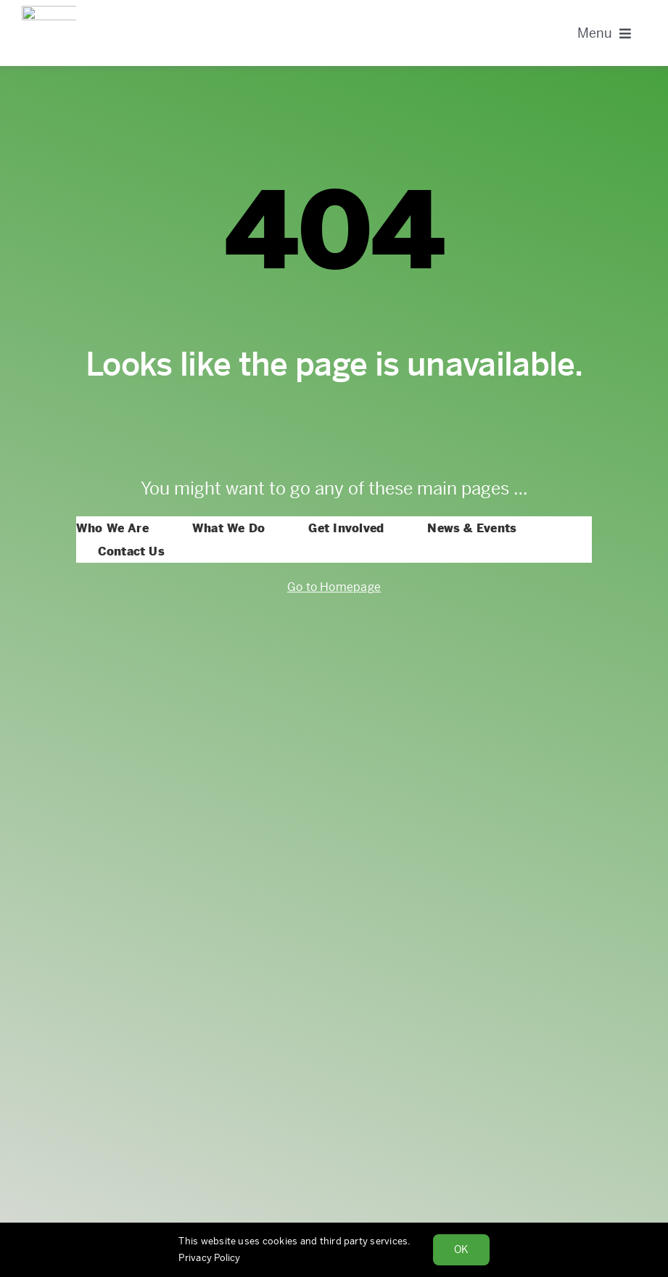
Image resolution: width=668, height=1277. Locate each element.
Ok (461, 1249)
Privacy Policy (209, 1258)
